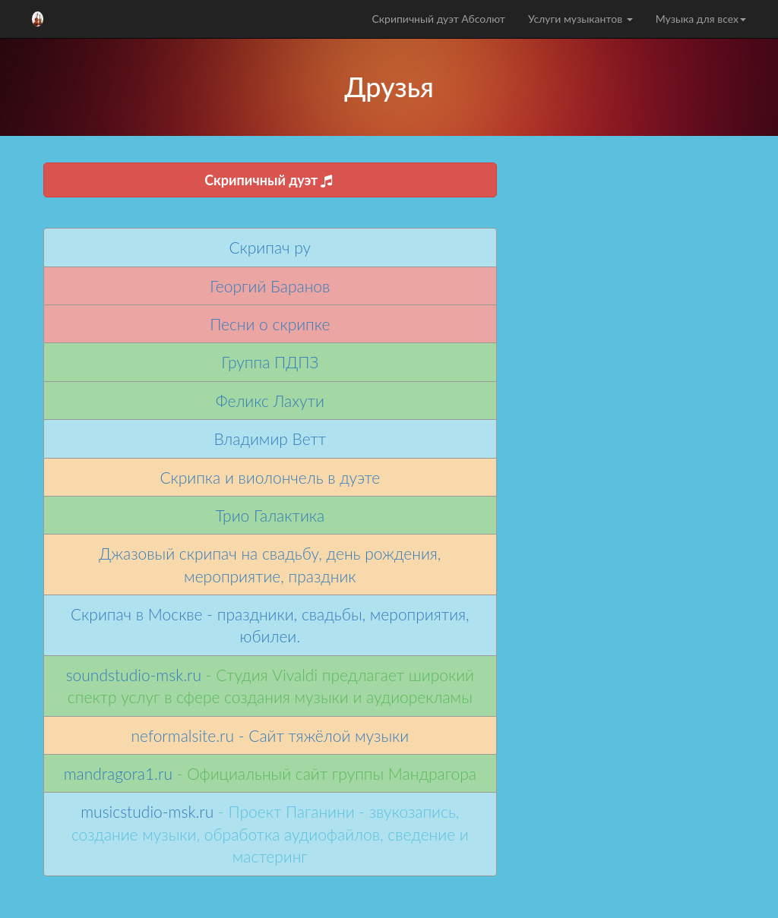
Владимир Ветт (269, 438)
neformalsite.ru (182, 735)
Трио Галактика (269, 515)
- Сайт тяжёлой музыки (321, 735)
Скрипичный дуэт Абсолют (438, 18)
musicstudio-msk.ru (147, 811)
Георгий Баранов (270, 285)
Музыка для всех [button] (701, 18)
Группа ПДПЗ (269, 361)
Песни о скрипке (270, 323)
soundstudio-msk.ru (133, 674)
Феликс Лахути (270, 400)
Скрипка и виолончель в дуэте (270, 477)
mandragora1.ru (118, 773)
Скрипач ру (270, 247)
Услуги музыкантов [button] (580, 18)
